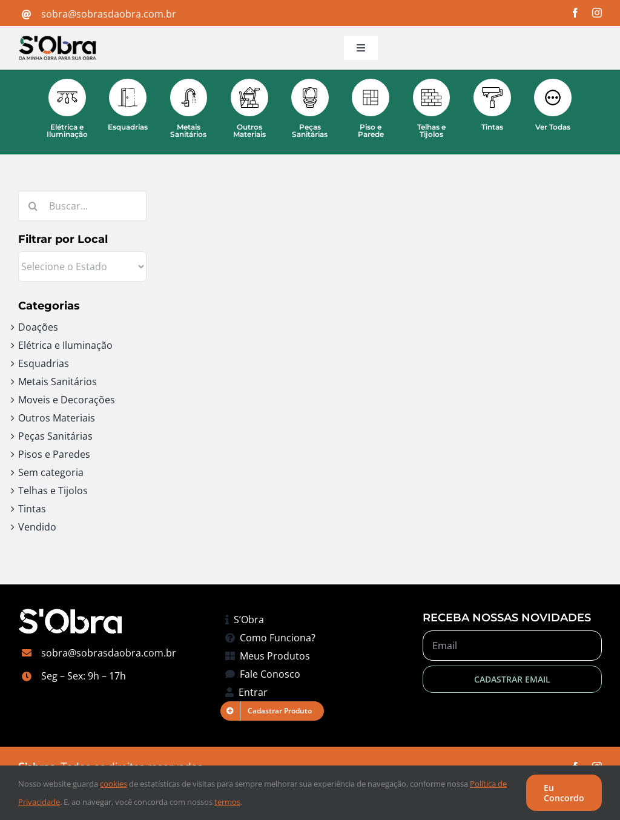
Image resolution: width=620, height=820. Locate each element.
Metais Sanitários (57, 381)
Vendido (37, 527)
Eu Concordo (564, 793)
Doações (38, 327)
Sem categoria (51, 472)
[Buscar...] (82, 206)
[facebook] (575, 13)
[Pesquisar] (33, 206)
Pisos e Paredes (54, 454)
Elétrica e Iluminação (65, 345)
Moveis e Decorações (66, 399)
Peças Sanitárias (55, 436)
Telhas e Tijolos (53, 490)
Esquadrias (43, 363)
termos (227, 801)
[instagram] (597, 13)
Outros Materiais (56, 418)
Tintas (32, 508)
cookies (113, 783)
